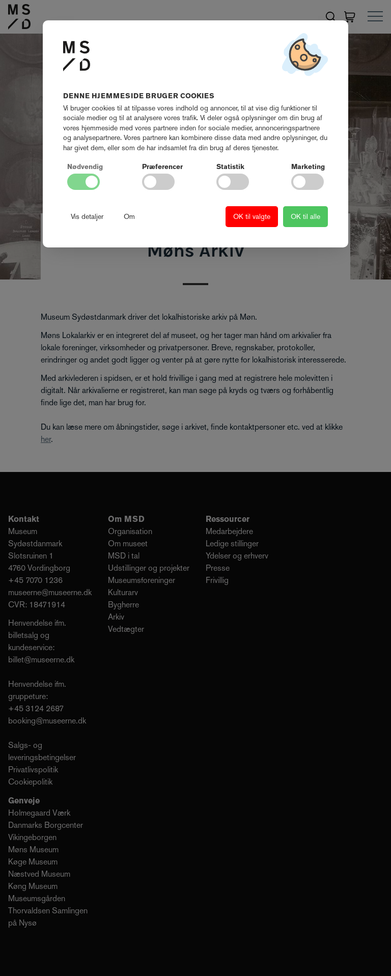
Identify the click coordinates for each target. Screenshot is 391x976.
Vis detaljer (87, 216)
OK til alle (305, 216)
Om (129, 216)
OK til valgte (251, 216)
